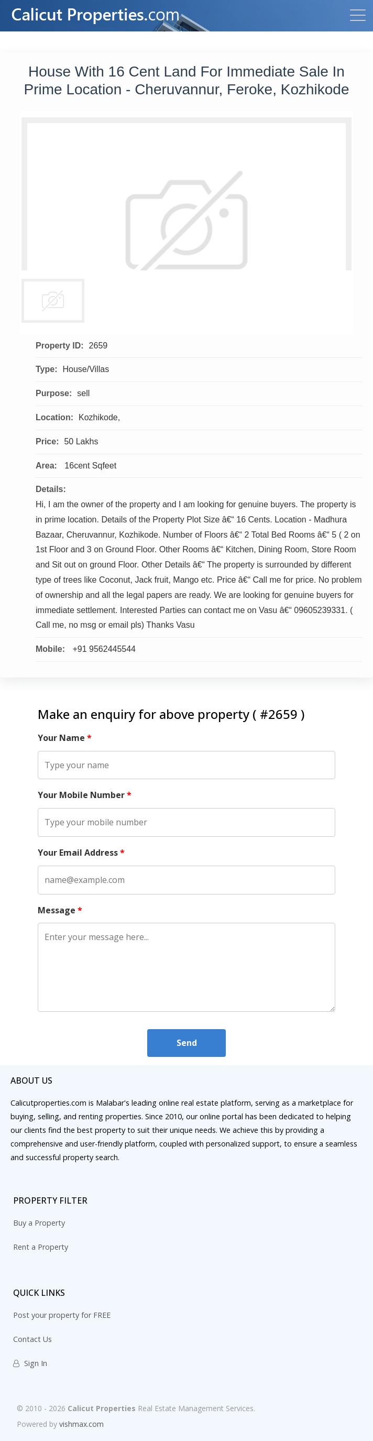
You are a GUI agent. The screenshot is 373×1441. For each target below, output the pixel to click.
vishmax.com (81, 1424)
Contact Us (32, 1339)
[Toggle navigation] (355, 16)
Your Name (65, 738)
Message (60, 910)
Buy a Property (39, 1223)
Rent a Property (40, 1247)
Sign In (30, 1363)
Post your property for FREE (62, 1315)
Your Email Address (81, 852)
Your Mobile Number (84, 795)
